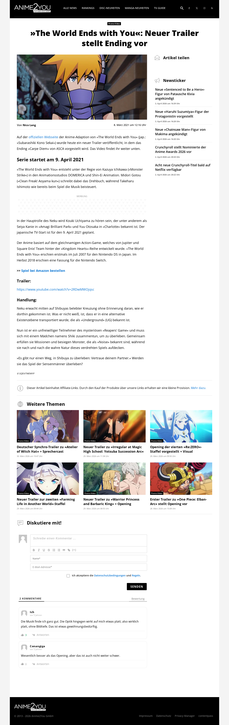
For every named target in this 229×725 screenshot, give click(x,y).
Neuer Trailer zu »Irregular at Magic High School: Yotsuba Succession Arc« (113, 449)
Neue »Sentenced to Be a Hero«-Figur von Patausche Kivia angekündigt (180, 94)
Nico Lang (29, 125)
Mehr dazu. (198, 388)
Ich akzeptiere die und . (106, 575)
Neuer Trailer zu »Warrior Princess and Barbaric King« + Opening (111, 501)
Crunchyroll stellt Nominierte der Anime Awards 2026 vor (180, 149)
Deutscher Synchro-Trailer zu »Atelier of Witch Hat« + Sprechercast (47, 449)
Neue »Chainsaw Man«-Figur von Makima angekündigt (180, 131)
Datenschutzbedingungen (110, 575)
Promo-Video (114, 23)
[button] (182, 8)
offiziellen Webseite (43, 137)
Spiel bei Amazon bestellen (43, 270)
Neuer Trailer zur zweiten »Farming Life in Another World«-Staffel (46, 501)
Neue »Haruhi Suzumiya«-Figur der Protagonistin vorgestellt (182, 113)
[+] (74, 549)
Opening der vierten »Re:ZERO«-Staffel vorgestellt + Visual (176, 449)
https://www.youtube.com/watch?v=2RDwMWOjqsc (55, 289)
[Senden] (137, 586)
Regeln (136, 575)
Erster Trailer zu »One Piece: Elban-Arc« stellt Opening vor (178, 501)
